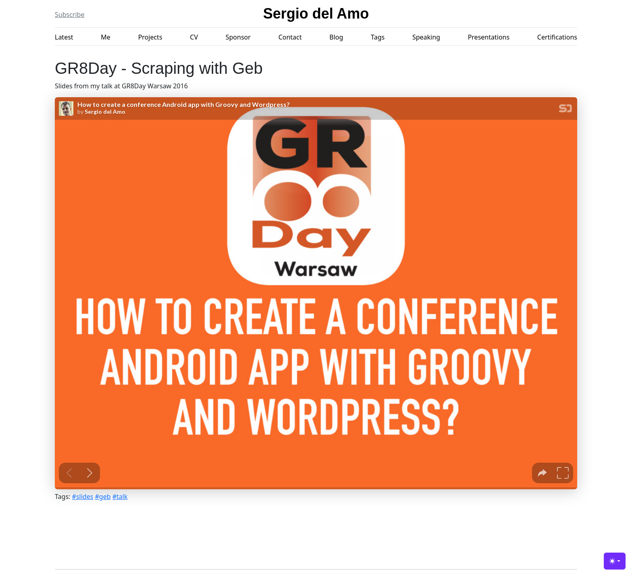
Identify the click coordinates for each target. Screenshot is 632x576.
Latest (64, 37)
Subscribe (69, 14)
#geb (103, 496)
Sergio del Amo (316, 13)
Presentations (488, 37)
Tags (378, 37)
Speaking (426, 37)
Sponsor (238, 37)
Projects (150, 37)
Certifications (557, 37)
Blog (336, 37)
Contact (290, 37)
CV (194, 37)
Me (105, 37)
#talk (120, 496)
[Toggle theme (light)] (615, 561)
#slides (83, 496)
